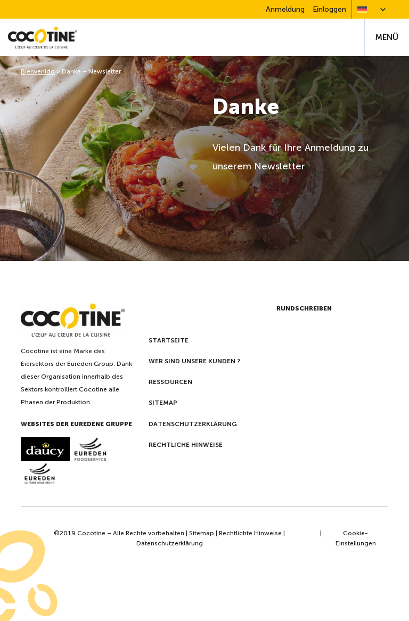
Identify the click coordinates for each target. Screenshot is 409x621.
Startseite (169, 340)
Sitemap (163, 402)
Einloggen (329, 9)
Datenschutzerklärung (193, 424)
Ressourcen (170, 382)
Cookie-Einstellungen (356, 538)
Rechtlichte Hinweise (250, 533)
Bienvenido (38, 71)
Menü (386, 37)
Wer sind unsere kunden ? (194, 361)
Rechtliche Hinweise (186, 444)
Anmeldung (285, 9)
